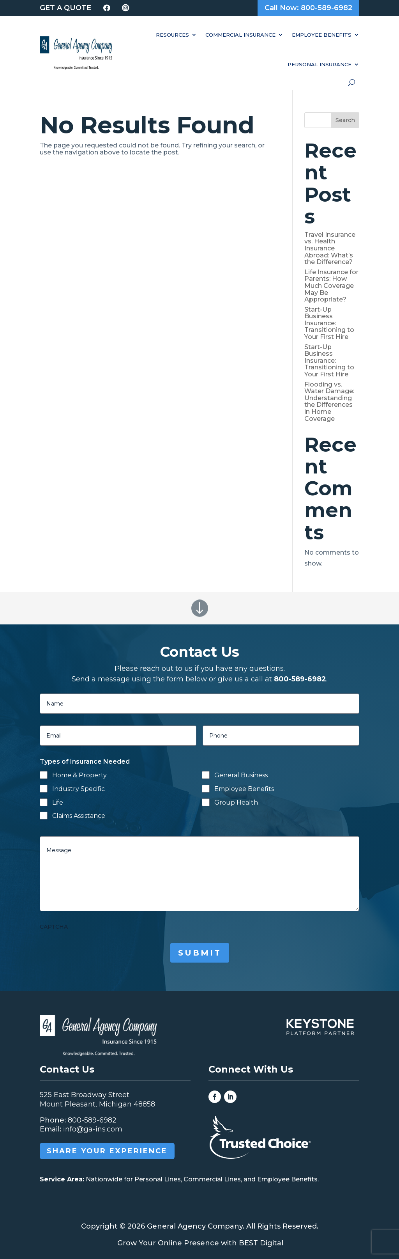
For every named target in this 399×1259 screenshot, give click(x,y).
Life (57, 802)
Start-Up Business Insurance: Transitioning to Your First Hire (329, 323)
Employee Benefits (321, 35)
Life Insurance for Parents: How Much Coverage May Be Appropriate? (331, 285)
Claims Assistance (78, 815)
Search (345, 120)
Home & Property (79, 775)
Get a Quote (65, 8)
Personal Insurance (319, 64)
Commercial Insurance (240, 35)
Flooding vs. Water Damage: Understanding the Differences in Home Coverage (329, 401)
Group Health (236, 802)
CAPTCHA (54, 926)
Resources (172, 35)
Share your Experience (107, 1151)
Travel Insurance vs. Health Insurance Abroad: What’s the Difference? (329, 248)
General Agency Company (195, 1226)
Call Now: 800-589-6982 (308, 8)
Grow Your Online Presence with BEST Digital (200, 1243)
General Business (241, 775)
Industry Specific (78, 789)
